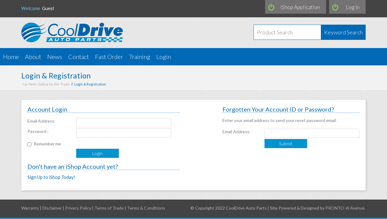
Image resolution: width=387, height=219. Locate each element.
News (54, 56)
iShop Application (300, 7)
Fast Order (109, 56)
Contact (78, 56)
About (33, 56)
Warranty (30, 207)
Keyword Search (343, 32)
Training (139, 56)
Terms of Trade (109, 207)
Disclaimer (52, 207)
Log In (353, 7)
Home (11, 56)
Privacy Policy (78, 207)
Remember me (47, 143)
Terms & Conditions (146, 207)
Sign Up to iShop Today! (51, 177)
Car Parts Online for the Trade (46, 84)
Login (163, 56)
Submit (286, 143)
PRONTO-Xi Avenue (345, 207)
